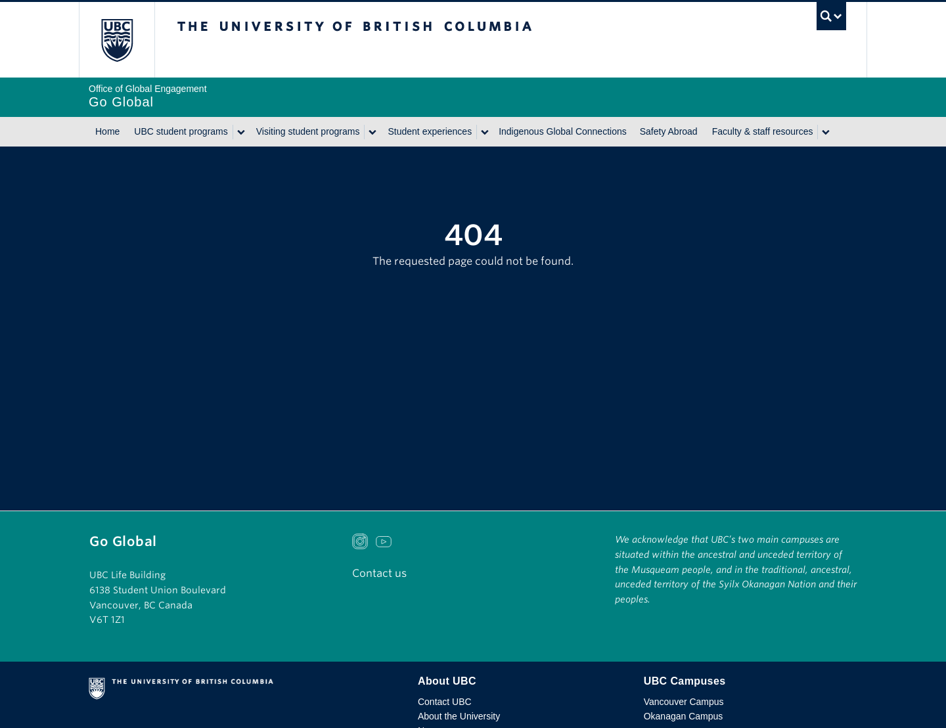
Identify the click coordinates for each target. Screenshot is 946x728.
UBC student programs (180, 131)
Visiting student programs (308, 131)
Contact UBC (445, 701)
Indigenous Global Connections (563, 131)
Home (107, 131)
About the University (459, 716)
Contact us (379, 573)
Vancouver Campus (684, 701)
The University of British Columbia (116, 40)
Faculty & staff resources (762, 131)
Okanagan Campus (683, 716)
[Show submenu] (240, 132)
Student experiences (430, 131)
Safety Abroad (669, 131)
